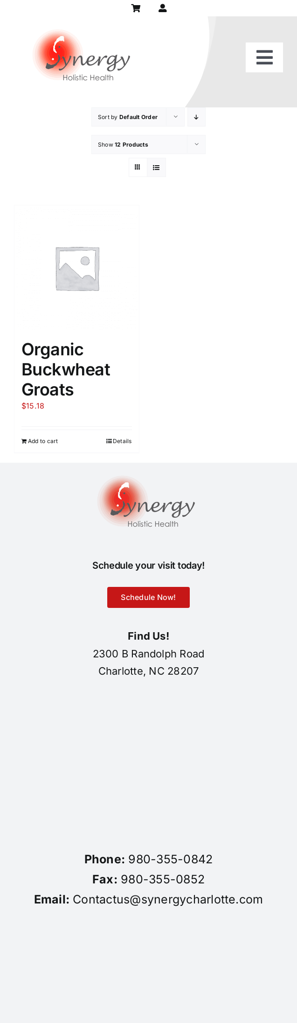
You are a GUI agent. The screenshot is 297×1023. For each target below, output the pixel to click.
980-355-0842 (170, 859)
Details (122, 440)
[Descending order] (196, 117)
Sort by (128, 116)
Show (123, 144)
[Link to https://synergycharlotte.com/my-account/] (162, 8)
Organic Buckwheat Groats (65, 369)
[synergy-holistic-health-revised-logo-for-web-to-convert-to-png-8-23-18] (84, 20)
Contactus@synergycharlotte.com (168, 899)
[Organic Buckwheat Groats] (76, 267)
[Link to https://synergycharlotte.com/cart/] (135, 8)
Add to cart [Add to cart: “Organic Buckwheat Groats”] (43, 440)
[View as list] (156, 167)
